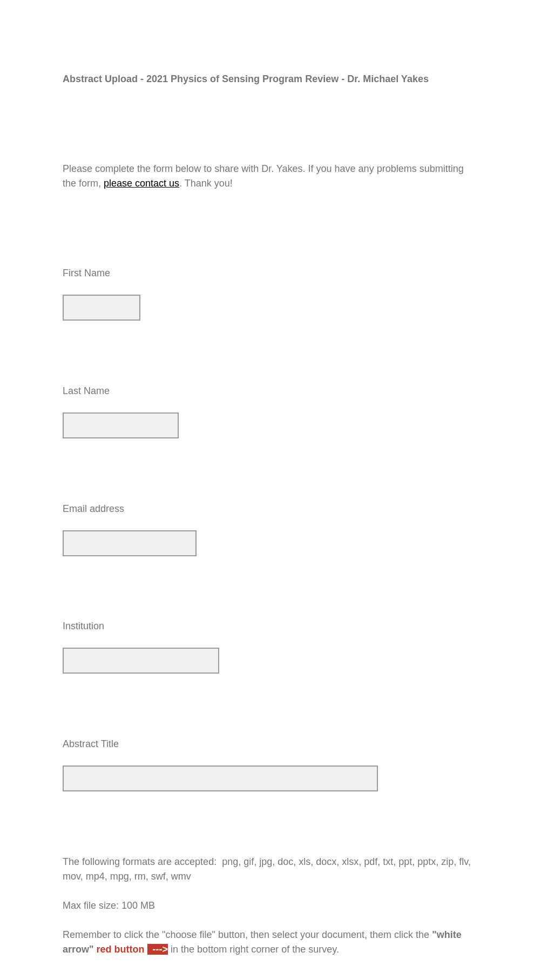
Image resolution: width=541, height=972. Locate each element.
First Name (86, 273)
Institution (83, 626)
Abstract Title (91, 743)
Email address (93, 508)
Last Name (86, 390)
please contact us (141, 183)
